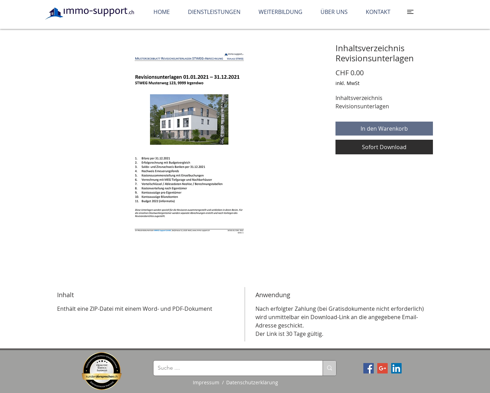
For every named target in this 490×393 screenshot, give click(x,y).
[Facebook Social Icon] (368, 368)
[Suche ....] (233, 368)
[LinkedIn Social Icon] (396, 368)
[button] (410, 12)
